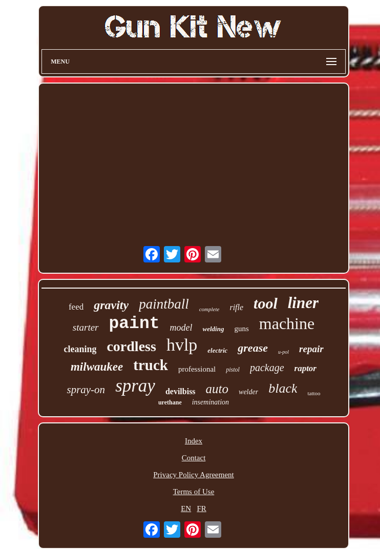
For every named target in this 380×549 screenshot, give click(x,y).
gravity (111, 305)
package (267, 367)
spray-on (86, 389)
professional (197, 369)
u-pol (283, 352)
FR (201, 508)
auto (217, 389)
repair (311, 348)
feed (76, 307)
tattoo (313, 393)
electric (217, 350)
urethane (170, 402)
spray (135, 386)
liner (303, 303)
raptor (305, 368)
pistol (233, 369)
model (181, 327)
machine (286, 323)
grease (253, 347)
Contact (194, 458)
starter (86, 327)
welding (213, 329)
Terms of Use (194, 491)
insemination (210, 402)
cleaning (80, 349)
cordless (131, 346)
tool (266, 303)
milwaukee (97, 366)
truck (150, 365)
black (282, 388)
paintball (164, 304)
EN (186, 508)
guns (241, 328)
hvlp (181, 344)
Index (193, 441)
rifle (236, 307)
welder (248, 392)
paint (134, 323)
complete (209, 309)
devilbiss (180, 391)
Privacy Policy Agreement (193, 475)
